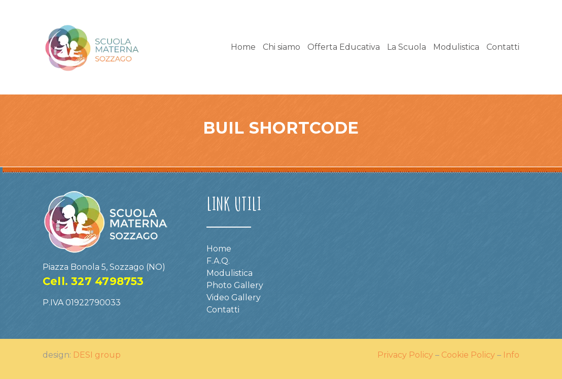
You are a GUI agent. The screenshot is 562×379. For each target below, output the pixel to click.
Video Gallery (233, 297)
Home (243, 47)
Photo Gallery (234, 285)
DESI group (97, 355)
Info (511, 355)
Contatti (502, 47)
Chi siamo (281, 47)
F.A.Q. (218, 261)
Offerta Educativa (343, 47)
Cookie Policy (468, 355)
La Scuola (406, 47)
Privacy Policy (405, 355)
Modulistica (456, 47)
